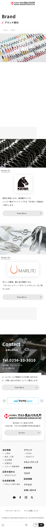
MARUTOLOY (10, 475)
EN (36, 524)
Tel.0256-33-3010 (19, 360)
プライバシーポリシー (13, 511)
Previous (4, 401)
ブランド (28, 449)
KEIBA (29, 453)
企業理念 (8, 463)
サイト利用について (31, 511)
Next (42, 401)
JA (41, 524)
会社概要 (8, 460)
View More (19, 387)
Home (5, 30)
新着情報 (28, 467)
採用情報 (28, 478)
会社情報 (6, 449)
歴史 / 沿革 (9, 456)
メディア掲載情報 (12, 466)
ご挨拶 (7, 453)
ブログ (27, 473)
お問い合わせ (30, 490)
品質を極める (8, 471)
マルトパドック (31, 461)
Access (22, 432)
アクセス (28, 484)
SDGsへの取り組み (12, 484)
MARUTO (30, 456)
